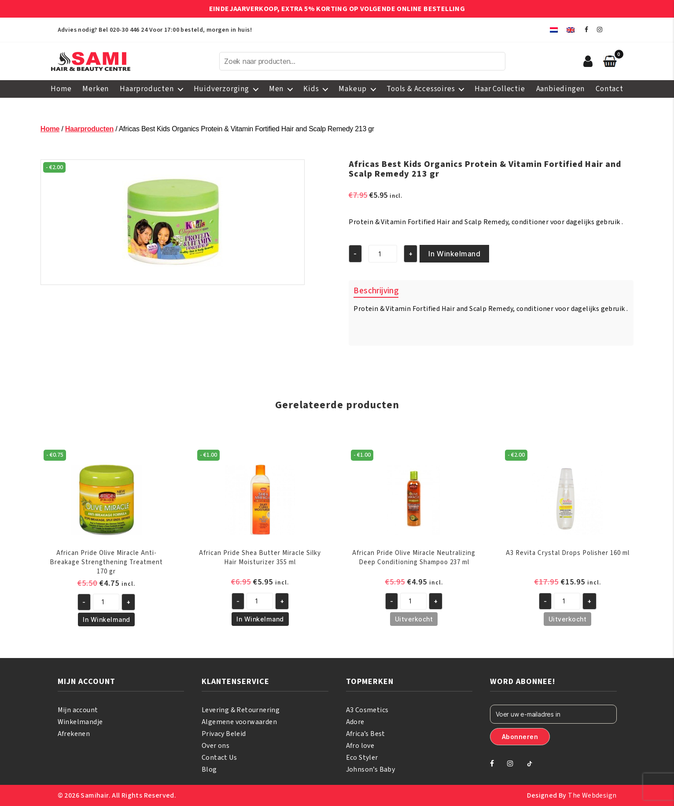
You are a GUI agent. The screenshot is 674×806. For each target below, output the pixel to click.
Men (276, 89)
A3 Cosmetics (367, 710)
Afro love (360, 746)
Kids (311, 89)
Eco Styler (362, 757)
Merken (95, 89)
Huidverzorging (221, 89)
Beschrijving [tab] (376, 291)
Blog (209, 769)
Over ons (215, 746)
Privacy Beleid (224, 734)
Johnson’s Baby (370, 769)
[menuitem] (553, 30)
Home (61, 89)
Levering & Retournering (241, 710)
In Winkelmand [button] (106, 619)
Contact (609, 89)
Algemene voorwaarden (239, 722)
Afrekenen (74, 734)
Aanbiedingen (560, 89)
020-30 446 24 (128, 30)
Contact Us (219, 757)
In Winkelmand (454, 253)
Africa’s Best (365, 734)
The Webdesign (592, 795)
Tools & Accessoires (421, 89)
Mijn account (78, 710)
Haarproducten (146, 89)
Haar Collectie (500, 89)
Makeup (353, 89)
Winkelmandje (80, 722)
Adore (355, 722)
